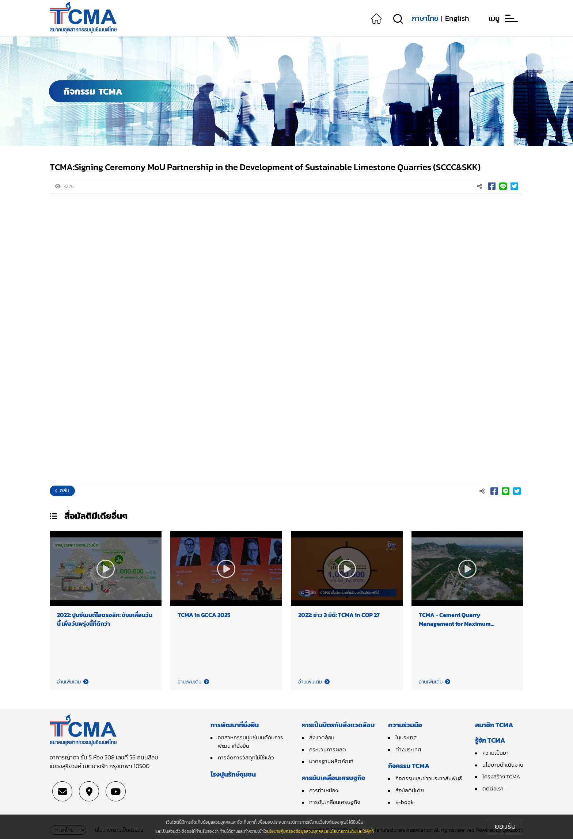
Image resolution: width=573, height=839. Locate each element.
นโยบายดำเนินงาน (502, 765)
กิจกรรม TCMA (408, 766)
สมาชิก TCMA (494, 725)
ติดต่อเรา (493, 788)
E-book (404, 802)
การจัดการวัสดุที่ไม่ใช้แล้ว (246, 757)
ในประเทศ (406, 737)
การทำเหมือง (323, 790)
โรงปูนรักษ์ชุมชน (233, 774)
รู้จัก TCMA (490, 740)
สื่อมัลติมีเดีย (409, 790)
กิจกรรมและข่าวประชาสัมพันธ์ (428, 778)
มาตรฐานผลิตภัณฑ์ (331, 761)
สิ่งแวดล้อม (321, 737)
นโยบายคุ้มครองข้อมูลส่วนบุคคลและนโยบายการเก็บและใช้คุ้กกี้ (320, 831)
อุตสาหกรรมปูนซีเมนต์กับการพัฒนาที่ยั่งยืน (250, 741)
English (457, 18)
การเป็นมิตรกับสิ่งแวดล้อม (338, 725)
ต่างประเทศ (408, 749)
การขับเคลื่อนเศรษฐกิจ (333, 778)
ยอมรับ (505, 826)
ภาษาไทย (425, 18)
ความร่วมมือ (405, 725)
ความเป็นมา (495, 752)
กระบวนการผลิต (327, 749)
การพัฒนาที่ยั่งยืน (234, 725)
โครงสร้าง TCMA (501, 776)
